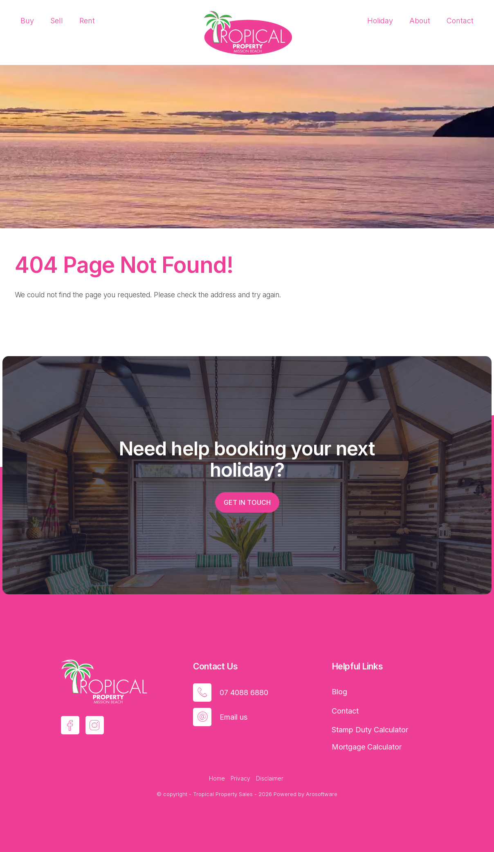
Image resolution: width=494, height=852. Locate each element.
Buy (27, 20)
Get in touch (247, 502)
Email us (233, 717)
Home (217, 778)
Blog (339, 691)
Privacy (240, 778)
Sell (56, 20)
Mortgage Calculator (367, 747)
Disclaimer (269, 778)
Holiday (380, 20)
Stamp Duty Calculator (370, 729)
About (419, 20)
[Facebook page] (70, 725)
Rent (87, 20)
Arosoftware (321, 794)
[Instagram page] (94, 725)
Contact (460, 20)
